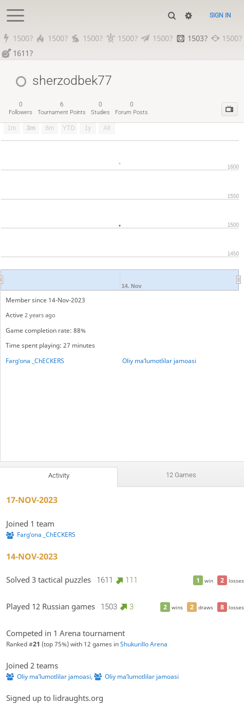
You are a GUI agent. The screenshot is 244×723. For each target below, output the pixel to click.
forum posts (131, 108)
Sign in (220, 15)
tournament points (61, 108)
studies (100, 108)
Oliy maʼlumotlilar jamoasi (159, 360)
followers (20, 108)
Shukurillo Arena (143, 644)
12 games (181, 475)
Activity (58, 475)
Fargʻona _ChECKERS (35, 360)
